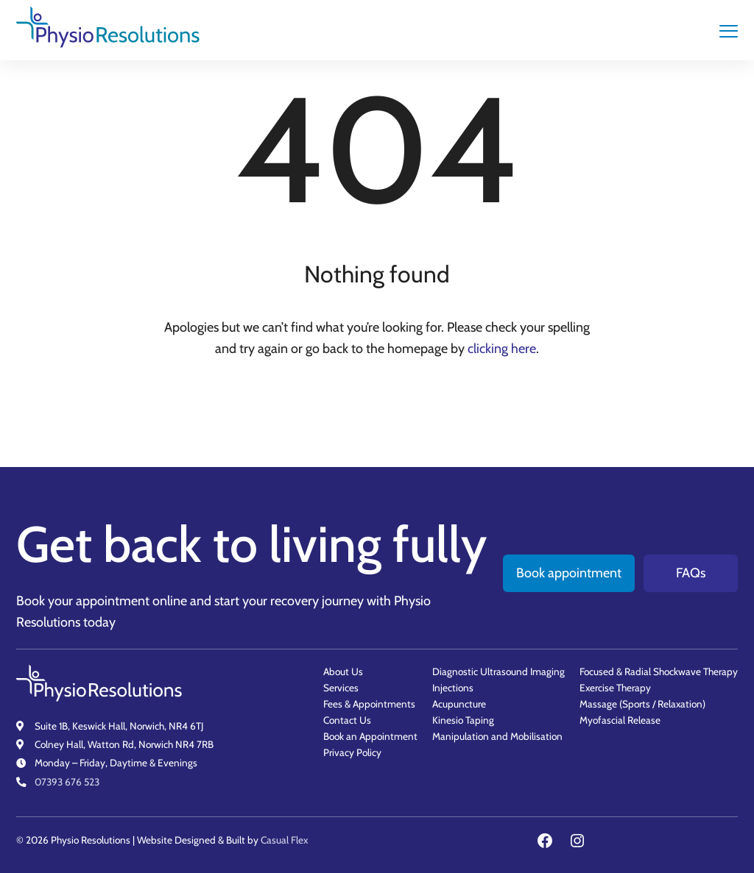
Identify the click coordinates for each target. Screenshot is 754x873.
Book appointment (568, 573)
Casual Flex (284, 840)
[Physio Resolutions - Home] (108, 30)
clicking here (502, 349)
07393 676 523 (67, 782)
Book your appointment (82, 601)
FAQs (690, 573)
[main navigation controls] (728, 30)
